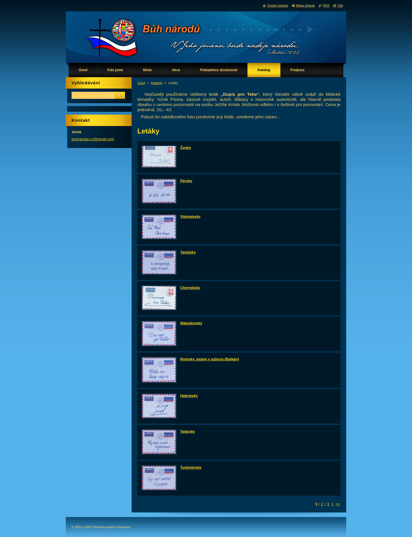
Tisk (340, 5)
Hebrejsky (189, 396)
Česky (185, 147)
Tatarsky (187, 431)
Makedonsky (191, 323)
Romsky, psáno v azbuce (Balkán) (209, 359)
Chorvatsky (190, 288)
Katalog (156, 83)
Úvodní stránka (277, 5)
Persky (186, 181)
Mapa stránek (305, 5)
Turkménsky (190, 467)
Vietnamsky (190, 216)
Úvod (141, 83)
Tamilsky (188, 252)
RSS (326, 5)
